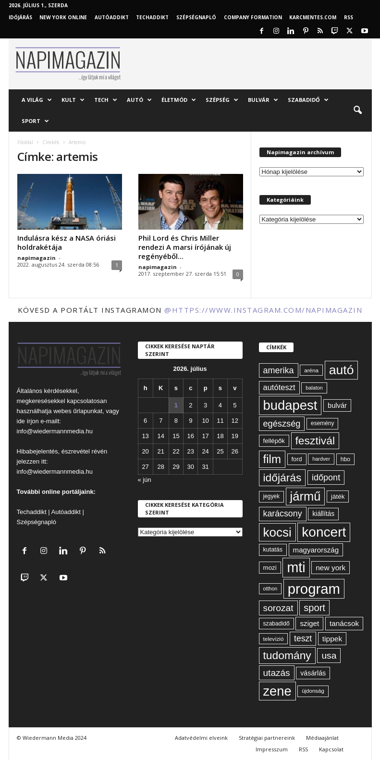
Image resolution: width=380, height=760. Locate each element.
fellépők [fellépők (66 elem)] (274, 440)
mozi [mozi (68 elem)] (270, 567)
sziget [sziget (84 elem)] (309, 623)
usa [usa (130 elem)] (328, 655)
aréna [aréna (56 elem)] (311, 370)
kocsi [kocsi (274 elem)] (277, 532)
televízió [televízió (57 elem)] (273, 639)
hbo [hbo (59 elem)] (345, 459)
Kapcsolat (331, 749)
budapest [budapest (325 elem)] (290, 405)
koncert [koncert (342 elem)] (324, 532)
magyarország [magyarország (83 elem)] (316, 550)
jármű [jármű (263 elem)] (305, 496)
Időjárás (20, 17)
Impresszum (272, 749)
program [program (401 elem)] (314, 589)
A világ (37, 99)
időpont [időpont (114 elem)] (326, 477)
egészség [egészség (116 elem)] (282, 424)
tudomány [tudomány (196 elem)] (287, 655)
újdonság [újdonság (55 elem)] (313, 691)
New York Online (63, 17)
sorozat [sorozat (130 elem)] (278, 608)
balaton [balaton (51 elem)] (314, 388)
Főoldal (25, 142)
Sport (35, 121)
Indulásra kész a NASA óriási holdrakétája (66, 242)
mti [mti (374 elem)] (296, 567)
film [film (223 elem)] (272, 459)
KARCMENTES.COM (312, 17)
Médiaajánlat (322, 737)
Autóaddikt (66, 511)
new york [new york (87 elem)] (330, 568)
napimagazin (36, 257)
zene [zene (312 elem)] (277, 691)
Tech (105, 99)
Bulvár (263, 99)
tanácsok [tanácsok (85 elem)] (344, 623)
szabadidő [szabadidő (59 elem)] (276, 623)
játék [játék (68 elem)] (337, 496)
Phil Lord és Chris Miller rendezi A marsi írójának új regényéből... (184, 247)
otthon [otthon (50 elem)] (270, 588)
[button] (357, 110)
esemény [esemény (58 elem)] (322, 423)
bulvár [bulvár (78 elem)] (337, 405)
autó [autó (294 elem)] (341, 370)
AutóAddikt (112, 17)
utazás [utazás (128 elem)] (276, 673)
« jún (144, 479)
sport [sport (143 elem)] (314, 607)
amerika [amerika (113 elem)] (278, 370)
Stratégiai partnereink (267, 737)
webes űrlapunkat (77, 411)
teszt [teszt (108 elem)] (303, 638)
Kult (73, 99)
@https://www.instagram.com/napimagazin (263, 310)
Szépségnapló (196, 17)
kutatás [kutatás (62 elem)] (272, 549)
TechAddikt (152, 17)
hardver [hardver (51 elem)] (321, 459)
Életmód (178, 99)
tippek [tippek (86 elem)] (332, 639)
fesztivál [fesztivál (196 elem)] (315, 440)
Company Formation (253, 17)
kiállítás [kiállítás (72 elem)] (323, 513)
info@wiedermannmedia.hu (55, 431)
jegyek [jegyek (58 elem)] (271, 496)
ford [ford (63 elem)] (297, 459)
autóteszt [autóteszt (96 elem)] (279, 387)
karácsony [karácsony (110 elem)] (282, 513)
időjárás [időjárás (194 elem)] (282, 477)
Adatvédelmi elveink (201, 737)
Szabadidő (308, 99)
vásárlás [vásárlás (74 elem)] (313, 673)
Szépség (222, 99)
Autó (139, 99)
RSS (348, 17)
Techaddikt (32, 511)
